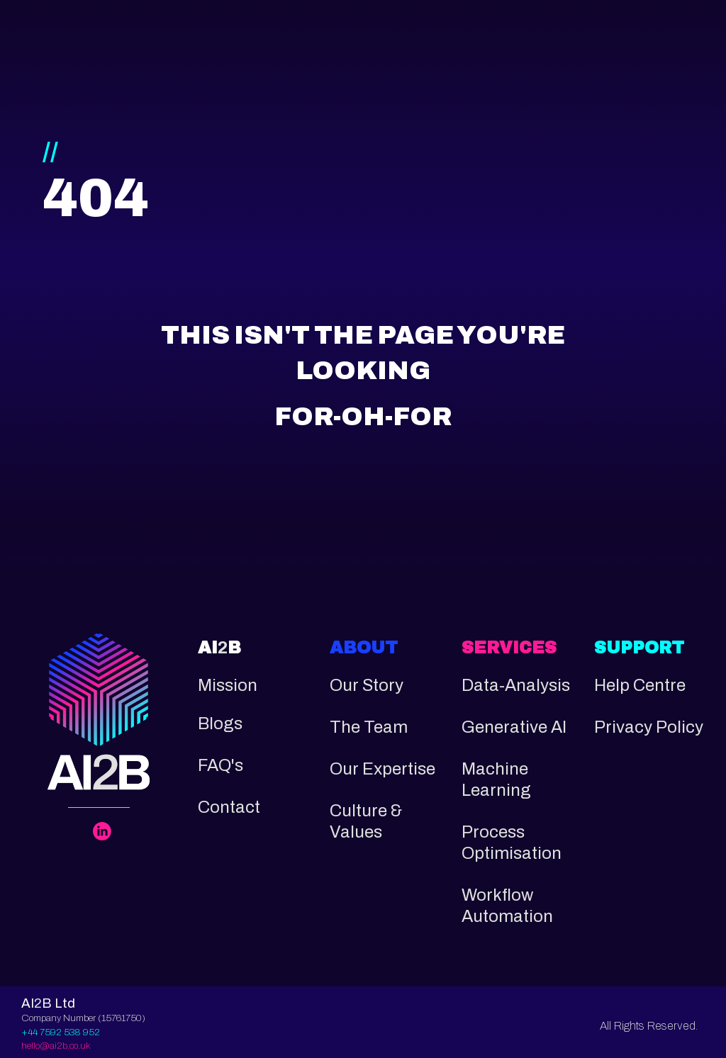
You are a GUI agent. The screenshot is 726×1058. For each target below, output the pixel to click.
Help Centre (640, 685)
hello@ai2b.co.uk (56, 1045)
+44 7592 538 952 (60, 1032)
